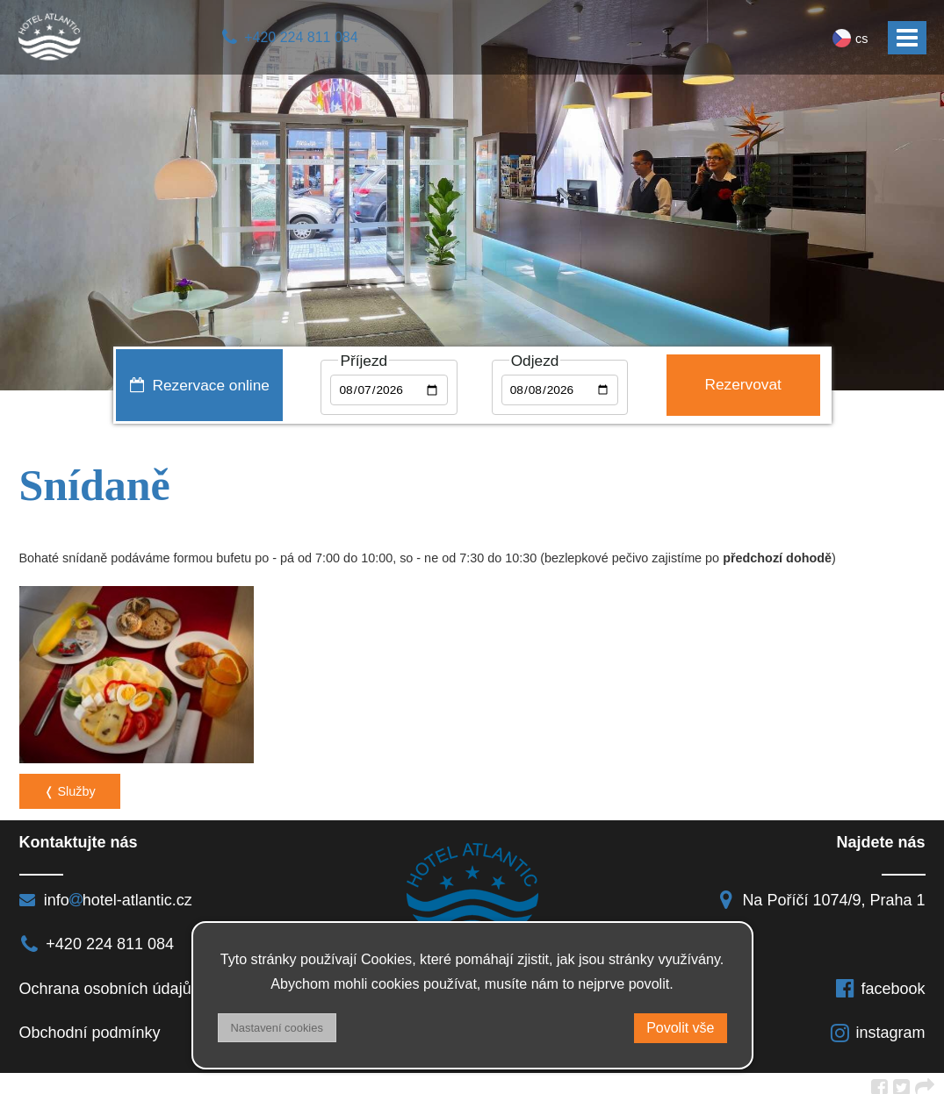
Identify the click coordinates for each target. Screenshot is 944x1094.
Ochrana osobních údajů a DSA (130, 981)
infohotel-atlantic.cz (105, 893)
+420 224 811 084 (289, 37)
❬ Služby (70, 785)
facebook (880, 981)
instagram (877, 1026)
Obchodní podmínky (90, 1026)
